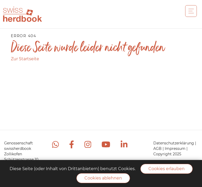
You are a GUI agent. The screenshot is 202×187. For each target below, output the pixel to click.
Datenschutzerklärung (174, 143)
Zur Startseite (25, 58)
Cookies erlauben (166, 168)
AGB (158, 148)
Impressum (175, 148)
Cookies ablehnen (103, 178)
